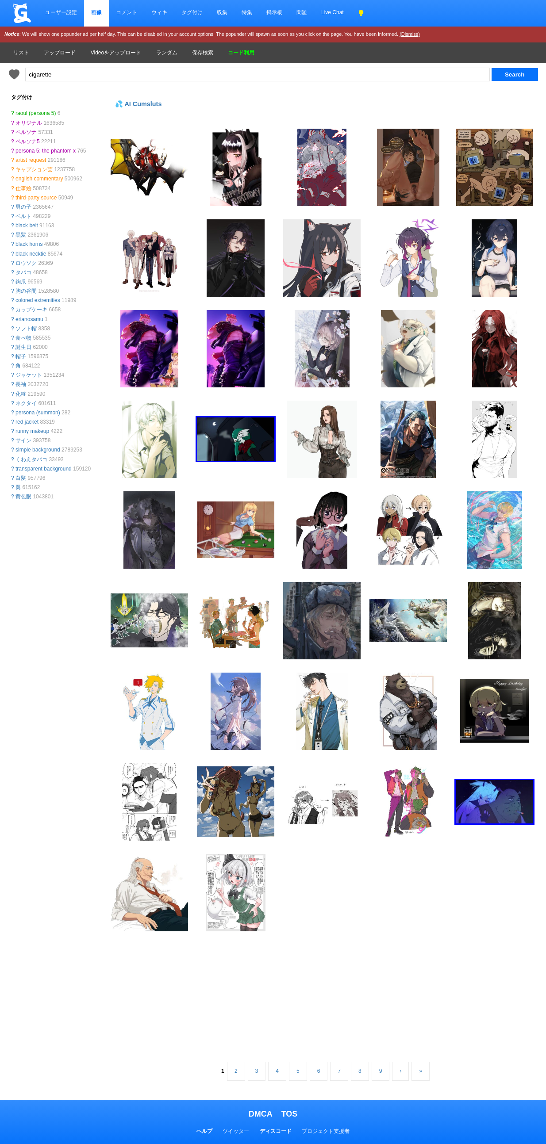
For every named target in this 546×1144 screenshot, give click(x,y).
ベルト (23, 216)
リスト (21, 53)
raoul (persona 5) (35, 113)
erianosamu (29, 319)
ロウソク (26, 263)
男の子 (23, 207)
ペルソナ (26, 132)
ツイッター (236, 1131)
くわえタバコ (31, 459)
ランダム (166, 53)
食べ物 (23, 338)
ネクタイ (26, 403)
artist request (30, 160)
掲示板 (274, 12)
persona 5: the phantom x (45, 151)
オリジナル (28, 123)
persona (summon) (37, 412)
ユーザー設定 (61, 12)
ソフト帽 (26, 328)
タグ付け (192, 12)
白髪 (20, 478)
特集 (247, 12)
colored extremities (37, 300)
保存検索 (202, 53)
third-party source (36, 198)
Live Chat (332, 12)
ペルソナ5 (27, 141)
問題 (301, 12)
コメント (126, 12)
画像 (96, 12)
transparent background (43, 469)
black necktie (30, 254)
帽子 (20, 356)
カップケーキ (31, 309)
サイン (23, 440)
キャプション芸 (34, 169)
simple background (37, 450)
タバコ (23, 272)
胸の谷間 (26, 291)
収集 (222, 12)
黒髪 (20, 235)
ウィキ (159, 12)
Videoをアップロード (116, 53)
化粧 (20, 394)
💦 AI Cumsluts (138, 103)
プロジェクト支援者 (326, 1131)
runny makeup (32, 431)
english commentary (39, 179)
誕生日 (23, 347)
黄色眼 (23, 497)
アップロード (60, 53)
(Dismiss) (410, 34)
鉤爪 (20, 282)
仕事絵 (23, 188)
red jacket (26, 422)
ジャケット (28, 375)
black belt (26, 225)
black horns (28, 244)
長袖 (20, 384)
